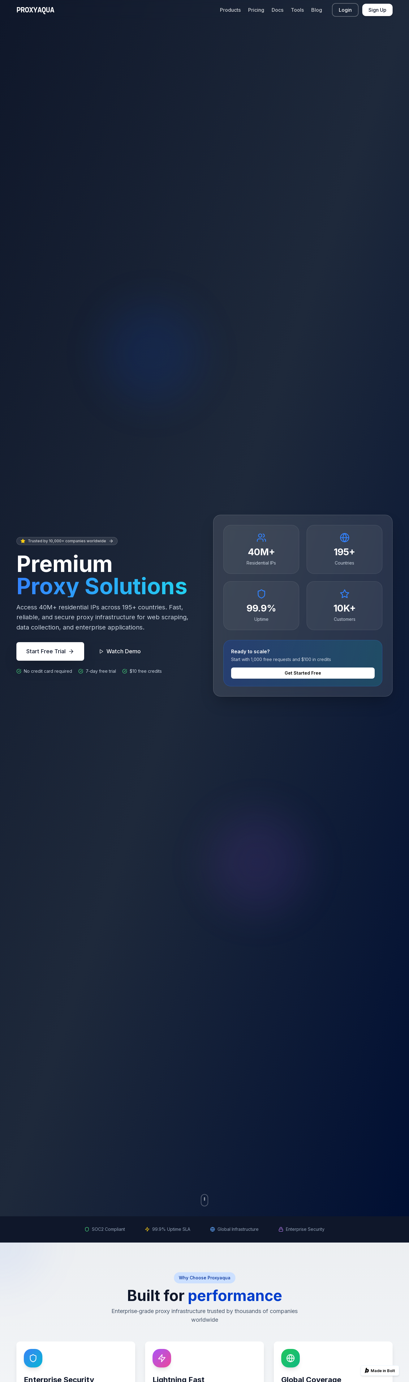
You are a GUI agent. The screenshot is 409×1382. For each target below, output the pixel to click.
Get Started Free (303, 673)
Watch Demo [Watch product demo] (120, 651)
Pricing (256, 10)
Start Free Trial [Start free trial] (50, 651)
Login (345, 10)
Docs (277, 10)
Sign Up (377, 10)
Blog (316, 10)
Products (230, 10)
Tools (297, 10)
